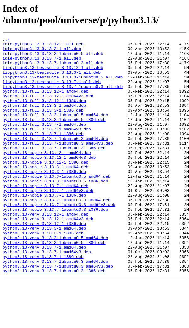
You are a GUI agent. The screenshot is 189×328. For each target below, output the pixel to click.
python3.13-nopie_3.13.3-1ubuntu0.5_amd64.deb (56, 204)
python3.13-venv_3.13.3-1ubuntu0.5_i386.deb (54, 284)
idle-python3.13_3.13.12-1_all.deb (43, 46)
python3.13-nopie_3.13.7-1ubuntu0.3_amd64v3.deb (59, 238)
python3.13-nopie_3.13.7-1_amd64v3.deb (48, 221)
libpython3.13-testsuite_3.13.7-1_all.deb (52, 91)
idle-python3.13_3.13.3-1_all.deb (42, 51)
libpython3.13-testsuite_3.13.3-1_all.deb (52, 80)
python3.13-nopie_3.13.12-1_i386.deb (45, 187)
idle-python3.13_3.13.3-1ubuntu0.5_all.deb (53, 57)
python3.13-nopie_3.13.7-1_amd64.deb (45, 216)
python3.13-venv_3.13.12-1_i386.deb (44, 261)
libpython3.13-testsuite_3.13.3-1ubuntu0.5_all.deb (63, 85)
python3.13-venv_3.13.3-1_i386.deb (43, 272)
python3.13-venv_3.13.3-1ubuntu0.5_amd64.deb (55, 278)
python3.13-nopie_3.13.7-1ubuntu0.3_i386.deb (55, 244)
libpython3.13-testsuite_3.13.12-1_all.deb (53, 74)
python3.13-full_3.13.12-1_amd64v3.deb (48, 108)
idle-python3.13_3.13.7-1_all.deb (42, 63)
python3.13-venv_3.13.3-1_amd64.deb (44, 267)
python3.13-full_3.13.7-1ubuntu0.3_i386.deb (54, 170)
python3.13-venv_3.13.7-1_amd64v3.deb (47, 295)
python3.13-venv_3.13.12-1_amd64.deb (45, 250)
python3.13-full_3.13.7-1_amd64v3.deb (47, 148)
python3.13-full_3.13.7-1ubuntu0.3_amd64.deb (55, 159)
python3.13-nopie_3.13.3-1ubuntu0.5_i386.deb (55, 210)
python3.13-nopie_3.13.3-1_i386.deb (44, 199)
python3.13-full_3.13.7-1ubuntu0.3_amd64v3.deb (58, 165)
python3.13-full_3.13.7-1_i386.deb (43, 153)
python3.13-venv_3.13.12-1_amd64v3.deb (48, 255)
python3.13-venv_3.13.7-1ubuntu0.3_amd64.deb (55, 306)
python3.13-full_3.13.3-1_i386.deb (43, 125)
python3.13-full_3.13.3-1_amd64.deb (44, 119)
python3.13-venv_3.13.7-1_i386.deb (43, 301)
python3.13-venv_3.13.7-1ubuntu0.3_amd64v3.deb (58, 312)
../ (6, 40)
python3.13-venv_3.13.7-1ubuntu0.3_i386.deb (54, 318)
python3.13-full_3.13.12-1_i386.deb (44, 114)
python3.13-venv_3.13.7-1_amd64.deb (44, 289)
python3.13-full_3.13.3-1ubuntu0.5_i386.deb (54, 136)
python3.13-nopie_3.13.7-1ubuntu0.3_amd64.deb (56, 233)
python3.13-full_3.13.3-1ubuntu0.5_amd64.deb (55, 131)
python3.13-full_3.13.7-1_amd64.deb (44, 142)
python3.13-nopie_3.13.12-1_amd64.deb (47, 176)
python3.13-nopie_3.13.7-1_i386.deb (44, 227)
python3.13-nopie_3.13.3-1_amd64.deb (45, 193)
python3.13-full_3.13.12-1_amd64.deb (45, 102)
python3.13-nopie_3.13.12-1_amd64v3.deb (49, 182)
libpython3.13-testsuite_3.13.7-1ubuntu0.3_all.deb (63, 97)
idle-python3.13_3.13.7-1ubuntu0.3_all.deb (53, 68)
